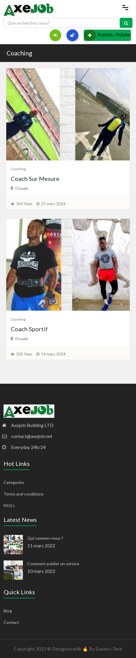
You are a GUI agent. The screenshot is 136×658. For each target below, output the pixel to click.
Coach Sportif (29, 328)
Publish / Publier (107, 35)
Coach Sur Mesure (35, 178)
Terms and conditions (24, 493)
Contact (11, 622)
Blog (8, 610)
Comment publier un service (53, 563)
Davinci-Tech (109, 648)
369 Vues (24, 203)
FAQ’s (9, 505)
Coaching (19, 53)
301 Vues (24, 354)
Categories (14, 482)
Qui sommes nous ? (45, 538)
